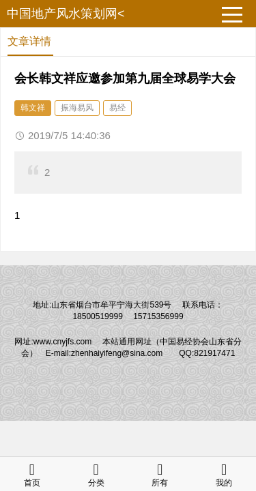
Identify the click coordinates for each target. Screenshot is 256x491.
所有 (160, 474)
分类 (96, 474)
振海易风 (77, 108)
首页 (32, 474)
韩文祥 (32, 108)
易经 (117, 108)
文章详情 (29, 41)
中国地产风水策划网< (66, 13)
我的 (224, 474)
